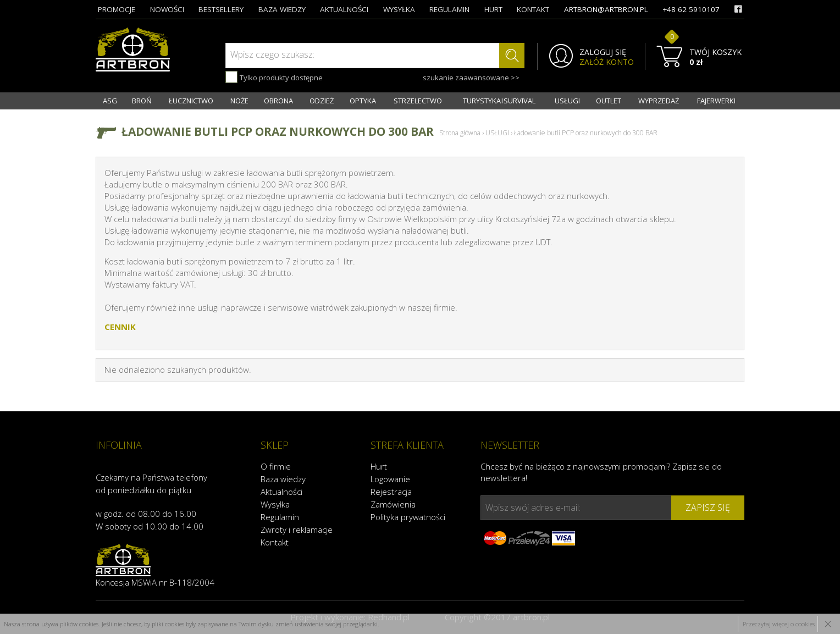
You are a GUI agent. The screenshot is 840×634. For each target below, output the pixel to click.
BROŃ (142, 101)
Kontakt (275, 542)
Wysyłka (275, 504)
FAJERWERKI (716, 101)
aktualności (344, 9)
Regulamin (280, 516)
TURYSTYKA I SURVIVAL (499, 101)
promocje (116, 9)
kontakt (533, 9)
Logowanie (390, 478)
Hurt (379, 466)
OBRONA (278, 101)
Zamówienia (393, 504)
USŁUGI (567, 101)
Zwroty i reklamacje (297, 529)
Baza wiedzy (283, 478)
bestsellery (221, 9)
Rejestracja (391, 491)
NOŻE (239, 101)
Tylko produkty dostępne (274, 77)
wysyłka (399, 9)
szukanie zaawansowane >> (471, 77)
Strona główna (459, 132)
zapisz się (708, 507)
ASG (110, 101)
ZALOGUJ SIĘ (602, 52)
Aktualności (281, 491)
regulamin (449, 9)
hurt (493, 9)
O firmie (276, 466)
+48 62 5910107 (691, 9)
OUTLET (608, 101)
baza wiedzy (282, 9)
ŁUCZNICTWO (191, 101)
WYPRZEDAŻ (658, 101)
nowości (167, 9)
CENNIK (120, 326)
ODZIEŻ (322, 101)
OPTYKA (363, 101)
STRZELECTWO (418, 101)
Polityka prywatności (408, 516)
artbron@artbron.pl (606, 9)
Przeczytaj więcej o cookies (779, 624)
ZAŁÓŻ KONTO (606, 62)
